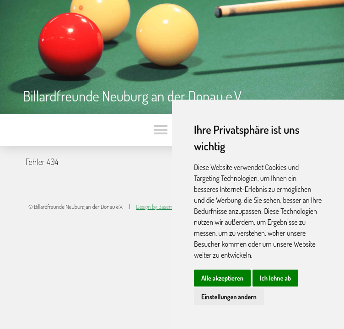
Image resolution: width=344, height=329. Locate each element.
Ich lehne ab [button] (275, 278)
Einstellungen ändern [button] (229, 297)
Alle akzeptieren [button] (222, 278)
